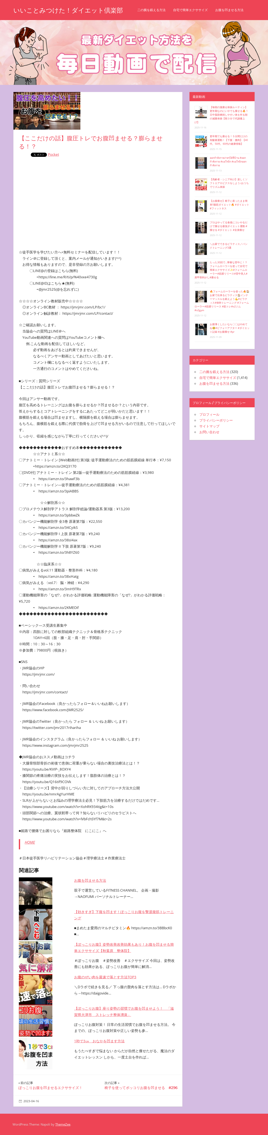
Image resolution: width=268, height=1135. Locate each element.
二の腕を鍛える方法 (158, 10)
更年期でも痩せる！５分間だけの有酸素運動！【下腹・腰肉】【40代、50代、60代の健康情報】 (229, 140)
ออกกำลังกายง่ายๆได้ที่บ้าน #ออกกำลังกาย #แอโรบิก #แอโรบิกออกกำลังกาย (228, 161)
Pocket (53, 154)
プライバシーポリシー (216, 420)
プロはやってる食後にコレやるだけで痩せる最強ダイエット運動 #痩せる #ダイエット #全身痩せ (228, 226)
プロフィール (209, 414)
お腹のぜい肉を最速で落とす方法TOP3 (105, 977)
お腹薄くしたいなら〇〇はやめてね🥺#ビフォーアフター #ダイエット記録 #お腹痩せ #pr (230, 328)
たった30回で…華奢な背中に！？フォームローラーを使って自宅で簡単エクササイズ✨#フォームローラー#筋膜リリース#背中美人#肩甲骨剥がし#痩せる (221, 270)
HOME (30, 842)
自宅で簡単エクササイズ (197, 10)
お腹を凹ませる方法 (236, 10)
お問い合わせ (209, 432)
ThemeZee (62, 1124)
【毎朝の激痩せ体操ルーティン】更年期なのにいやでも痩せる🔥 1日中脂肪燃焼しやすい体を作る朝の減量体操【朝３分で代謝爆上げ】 (221, 114)
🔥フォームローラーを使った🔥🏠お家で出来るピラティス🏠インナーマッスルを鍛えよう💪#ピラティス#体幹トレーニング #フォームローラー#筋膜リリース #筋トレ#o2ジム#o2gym (222, 301)
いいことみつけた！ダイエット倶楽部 (71, 10)
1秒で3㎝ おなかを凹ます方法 (99, 1041)
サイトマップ (209, 426)
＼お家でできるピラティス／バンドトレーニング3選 (228, 245)
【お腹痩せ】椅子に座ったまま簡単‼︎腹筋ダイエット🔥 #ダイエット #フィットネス (229, 204)
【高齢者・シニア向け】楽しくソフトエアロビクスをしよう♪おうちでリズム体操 (229, 183)
